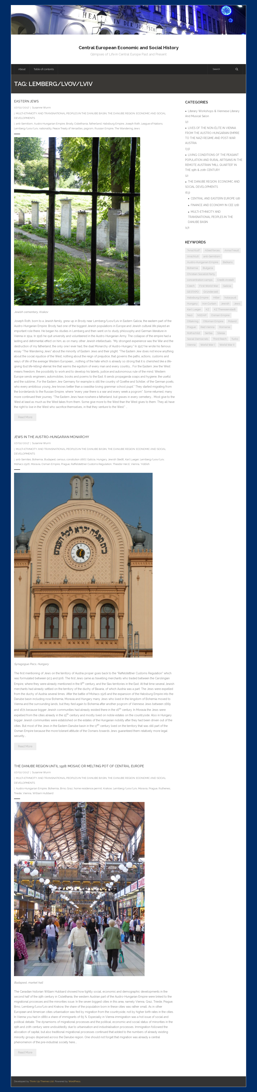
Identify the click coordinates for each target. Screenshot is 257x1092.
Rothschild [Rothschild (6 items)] (193, 333)
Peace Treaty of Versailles (68, 128)
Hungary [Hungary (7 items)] (192, 303)
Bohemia (37, 459)
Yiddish (145, 464)
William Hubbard (43, 793)
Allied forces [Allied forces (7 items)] (212, 250)
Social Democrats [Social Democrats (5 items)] (197, 338)
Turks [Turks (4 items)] (235, 338)
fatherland (95, 123)
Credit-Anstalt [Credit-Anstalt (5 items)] (225, 279)
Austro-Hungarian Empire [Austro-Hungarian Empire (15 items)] (202, 262)
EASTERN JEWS (26, 101)
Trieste (18, 793)
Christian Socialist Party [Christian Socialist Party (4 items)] (201, 274)
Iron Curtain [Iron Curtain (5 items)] (209, 303)
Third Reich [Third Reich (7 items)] (220, 338)
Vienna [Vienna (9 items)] (191, 344)
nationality (45, 128)
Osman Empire (51, 464)
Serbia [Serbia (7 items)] (208, 333)
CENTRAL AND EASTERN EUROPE (213, 198)
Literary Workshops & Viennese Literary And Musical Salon (212, 113)
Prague (65, 464)
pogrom (88, 128)
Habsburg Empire (113, 123)
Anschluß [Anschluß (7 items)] (193, 256)
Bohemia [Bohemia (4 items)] (192, 268)
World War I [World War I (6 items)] (207, 344)
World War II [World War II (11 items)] (226, 344)
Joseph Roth (132, 123)
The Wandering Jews (127, 128)
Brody (69, 123)
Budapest (50, 459)
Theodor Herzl (121, 464)
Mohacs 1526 (22, 464)
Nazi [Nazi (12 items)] (190, 315)
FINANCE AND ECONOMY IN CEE (212, 205)
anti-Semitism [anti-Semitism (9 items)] (211, 256)
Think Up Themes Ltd (42, 1081)
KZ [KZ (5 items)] (207, 309)
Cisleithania (81, 123)
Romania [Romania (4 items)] (224, 327)
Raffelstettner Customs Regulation (91, 464)
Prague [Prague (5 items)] (191, 327)
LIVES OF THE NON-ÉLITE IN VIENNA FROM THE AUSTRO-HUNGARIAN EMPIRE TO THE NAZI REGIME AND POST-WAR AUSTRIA (212, 135)
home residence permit (88, 788)
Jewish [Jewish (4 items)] (225, 303)
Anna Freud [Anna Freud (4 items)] (231, 250)
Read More (25, 417)
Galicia (91, 459)
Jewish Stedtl (116, 459)
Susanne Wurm (41, 107)
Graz (70, 788)
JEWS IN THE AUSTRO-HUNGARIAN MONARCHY (51, 437)
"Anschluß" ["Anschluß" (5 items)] (193, 250)
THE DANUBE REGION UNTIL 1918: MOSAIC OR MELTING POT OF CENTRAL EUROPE (79, 766)
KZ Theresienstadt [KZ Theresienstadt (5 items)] (225, 309)
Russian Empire (104, 128)
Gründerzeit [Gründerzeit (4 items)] (211, 291)
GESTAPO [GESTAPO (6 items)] (193, 291)
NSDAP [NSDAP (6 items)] (201, 315)
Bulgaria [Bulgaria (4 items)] (208, 268)
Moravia (35, 464)
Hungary (102, 459)
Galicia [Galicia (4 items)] (227, 285)
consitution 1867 (76, 459)
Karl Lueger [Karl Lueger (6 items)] (194, 309)
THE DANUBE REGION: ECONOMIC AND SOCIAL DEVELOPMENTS (212, 184)
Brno (63, 788)
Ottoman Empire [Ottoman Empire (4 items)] (213, 321)
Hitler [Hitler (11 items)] (216, 297)
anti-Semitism (24, 123)
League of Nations (151, 123)
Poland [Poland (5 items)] (232, 321)
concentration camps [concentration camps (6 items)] (199, 279)
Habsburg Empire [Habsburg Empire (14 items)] (197, 297)
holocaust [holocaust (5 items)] (230, 297)
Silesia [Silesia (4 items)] (221, 333)
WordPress (74, 1081)
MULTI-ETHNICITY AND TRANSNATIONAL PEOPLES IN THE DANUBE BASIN (61, 113)
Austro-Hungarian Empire (49, 123)
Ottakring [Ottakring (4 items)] (192, 321)
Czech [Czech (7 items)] (191, 285)
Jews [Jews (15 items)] (237, 303)
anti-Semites (23, 459)
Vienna (135, 464)
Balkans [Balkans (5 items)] (228, 262)
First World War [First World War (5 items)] (208, 285)
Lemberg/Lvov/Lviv (26, 128)
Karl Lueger (132, 459)
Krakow (107, 788)
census (61, 459)
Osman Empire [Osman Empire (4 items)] (220, 315)
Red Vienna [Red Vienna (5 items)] (207, 327)
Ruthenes (164, 788)
